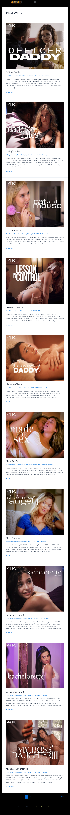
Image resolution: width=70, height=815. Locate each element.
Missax (31, 76)
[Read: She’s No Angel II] (35, 512)
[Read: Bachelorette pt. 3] (35, 589)
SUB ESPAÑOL (38, 76)
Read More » (9, 92)
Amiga (8, 541)
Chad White (9, 76)
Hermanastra (28, 465)
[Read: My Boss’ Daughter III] (35, 742)
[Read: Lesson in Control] (35, 281)
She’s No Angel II (14, 538)
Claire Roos (17, 234)
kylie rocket (22, 695)
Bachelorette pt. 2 (15, 691)
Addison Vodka (10, 465)
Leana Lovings (23, 76)
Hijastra (16, 76)
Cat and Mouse (13, 230)
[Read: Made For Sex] (35, 435)
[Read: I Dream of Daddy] (35, 358)
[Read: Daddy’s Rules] (35, 125)
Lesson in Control (14, 307)
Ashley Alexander (11, 155)
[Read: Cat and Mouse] (35, 204)
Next (63, 797)
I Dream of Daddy (15, 384)
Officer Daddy (13, 72)
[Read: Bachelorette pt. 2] (35, 665)
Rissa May (27, 388)
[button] (35, 1)
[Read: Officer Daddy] (35, 46)
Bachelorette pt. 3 (15, 614)
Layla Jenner (23, 618)
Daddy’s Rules (13, 151)
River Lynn (26, 541)
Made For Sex (13, 461)
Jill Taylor (22, 311)
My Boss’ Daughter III (17, 768)
